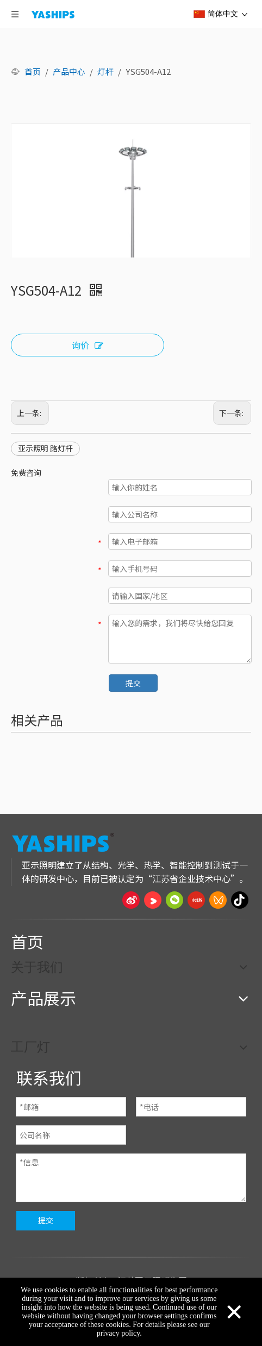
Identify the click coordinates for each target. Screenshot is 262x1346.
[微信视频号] (218, 900)
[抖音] (239, 900)
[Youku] (152, 900)
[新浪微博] (131, 900)
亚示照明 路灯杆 (45, 448)
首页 (27, 941)
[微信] (174, 900)
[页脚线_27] (131, 918)
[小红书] (196, 900)
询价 (87, 346)
